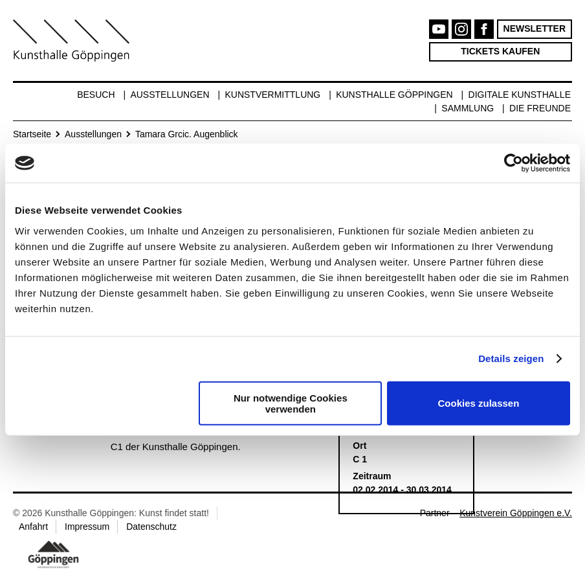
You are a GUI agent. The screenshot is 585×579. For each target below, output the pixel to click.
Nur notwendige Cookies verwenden (291, 403)
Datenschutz (151, 526)
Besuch (96, 94)
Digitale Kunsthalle (520, 94)
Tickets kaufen (500, 51)
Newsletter (534, 28)
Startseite (32, 134)
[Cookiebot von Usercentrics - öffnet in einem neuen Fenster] (513, 163)
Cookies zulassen (478, 403)
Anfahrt (33, 526)
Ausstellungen (169, 94)
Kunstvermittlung (272, 94)
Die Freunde (540, 108)
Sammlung (467, 108)
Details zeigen (511, 358)
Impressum (87, 526)
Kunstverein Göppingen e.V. (515, 513)
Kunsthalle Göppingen (394, 94)
